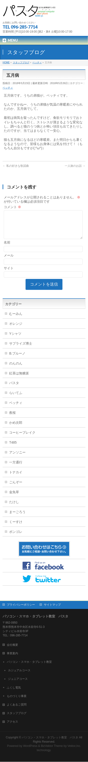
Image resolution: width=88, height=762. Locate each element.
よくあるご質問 (17, 704)
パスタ (14, 388)
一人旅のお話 (75, 165)
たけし (14, 507)
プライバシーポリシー (21, 605)
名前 (7, 248)
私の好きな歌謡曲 (16, 165)
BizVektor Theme (52, 746)
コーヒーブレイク (22, 438)
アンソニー (17, 458)
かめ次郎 (15, 428)
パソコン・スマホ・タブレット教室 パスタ (50, 737)
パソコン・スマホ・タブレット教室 (29, 662)
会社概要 (12, 645)
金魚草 (14, 498)
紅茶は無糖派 (19, 379)
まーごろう (17, 517)
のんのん (15, 369)
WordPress (30, 746)
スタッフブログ (17, 713)
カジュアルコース (19, 670)
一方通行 (15, 468)
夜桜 (12, 418)
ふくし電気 (14, 687)
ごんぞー (15, 488)
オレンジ (15, 329)
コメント (12, 207)
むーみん (15, 319)
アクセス (12, 721)
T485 (13, 448)
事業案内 (12, 653)
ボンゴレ (15, 537)
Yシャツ (15, 339)
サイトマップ (52, 605)
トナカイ (15, 478)
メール (9, 261)
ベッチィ (8, 87)
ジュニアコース (18, 679)
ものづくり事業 (17, 696)
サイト (9, 274)
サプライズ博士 (20, 349)
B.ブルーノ (17, 359)
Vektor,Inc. (74, 746)
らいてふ (15, 398)
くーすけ (15, 527)
